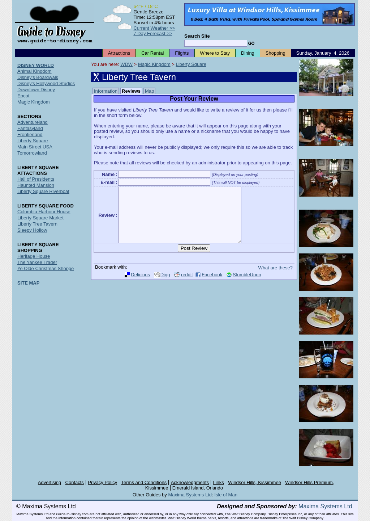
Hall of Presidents (35, 179)
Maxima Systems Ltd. (326, 506)
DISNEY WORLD (35, 65)
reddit (187, 285)
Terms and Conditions (144, 482)
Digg (165, 285)
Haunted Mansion (35, 185)
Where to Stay (215, 53)
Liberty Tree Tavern (37, 224)
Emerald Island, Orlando (197, 488)
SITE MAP (28, 283)
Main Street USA (34, 147)
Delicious (140, 285)
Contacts (74, 482)
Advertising (49, 482)
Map (149, 91)
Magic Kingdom (154, 64)
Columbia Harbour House (43, 211)
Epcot (23, 95)
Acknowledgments (190, 482)
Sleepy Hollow (32, 230)
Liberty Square (191, 64)
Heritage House (33, 256)
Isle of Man (225, 494)
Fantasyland (30, 128)
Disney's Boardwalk (37, 77)
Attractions (119, 53)
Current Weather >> (154, 28)
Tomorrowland (32, 153)
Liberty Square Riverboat (43, 191)
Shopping (275, 53)
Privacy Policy (102, 482)
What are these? (275, 278)
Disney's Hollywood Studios (46, 83)
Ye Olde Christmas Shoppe (45, 268)
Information (105, 91)
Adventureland (32, 122)
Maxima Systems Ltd (190, 494)
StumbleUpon (247, 285)
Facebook (212, 285)
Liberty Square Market (40, 217)
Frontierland (29, 134)
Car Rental (152, 53)
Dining (247, 53)
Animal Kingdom (34, 71)
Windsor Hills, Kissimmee (254, 482)
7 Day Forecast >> (152, 33)
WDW (126, 64)
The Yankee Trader (37, 262)
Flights (182, 53)
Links (218, 482)
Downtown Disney (36, 89)
